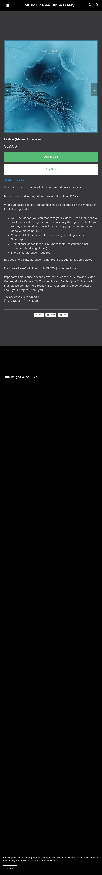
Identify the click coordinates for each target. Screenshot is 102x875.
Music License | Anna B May (49, 5)
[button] (7, 89)
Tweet (51, 315)
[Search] (90, 4)
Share (38, 315)
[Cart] (97, 5)
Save (63, 315)
